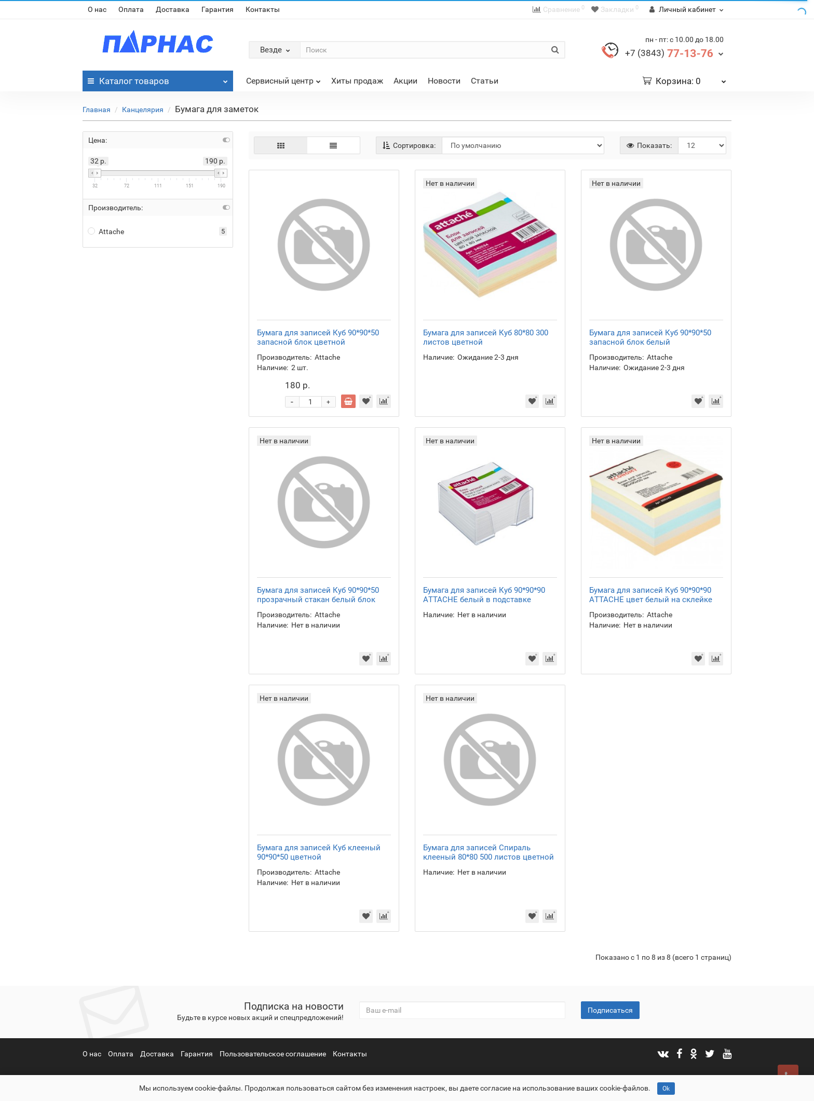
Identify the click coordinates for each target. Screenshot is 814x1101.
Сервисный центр (283, 78)
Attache (106, 231)
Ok (666, 1088)
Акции (405, 81)
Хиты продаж (357, 81)
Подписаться (610, 1010)
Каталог (158, 78)
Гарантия (217, 9)
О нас (97, 9)
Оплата (131, 9)
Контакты (263, 9)
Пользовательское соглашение (273, 1054)
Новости (444, 81)
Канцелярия (143, 109)
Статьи (484, 81)
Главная (97, 109)
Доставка (172, 9)
